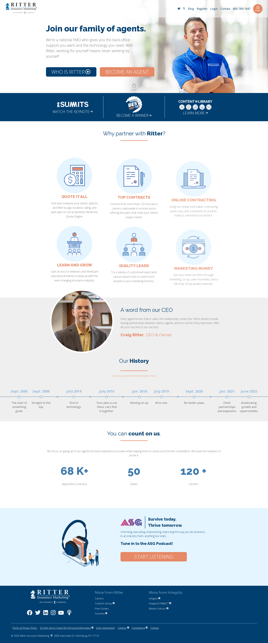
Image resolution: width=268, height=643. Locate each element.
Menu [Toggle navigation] (258, 9)
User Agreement (105, 627)
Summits (101, 613)
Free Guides (102, 608)
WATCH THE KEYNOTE (73, 111)
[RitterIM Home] (178, 9)
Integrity (154, 598)
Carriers (99, 598)
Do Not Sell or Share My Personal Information (66, 627)
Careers (123, 627)
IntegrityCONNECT (160, 603)
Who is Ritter (70, 72)
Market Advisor (158, 608)
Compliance (140, 627)
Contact (154, 627)
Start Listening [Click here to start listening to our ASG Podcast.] (153, 556)
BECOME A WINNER (133, 115)
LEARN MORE (195, 112)
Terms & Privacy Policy (24, 627)
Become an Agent (127, 72)
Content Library (105, 603)
